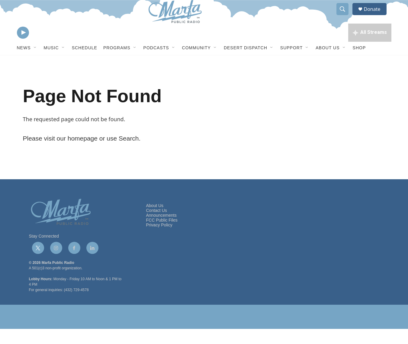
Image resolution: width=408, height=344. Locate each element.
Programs (116, 62)
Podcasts (156, 62)
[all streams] (369, 47)
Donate (376, 16)
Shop (359, 62)
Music (51, 62)
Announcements (161, 230)
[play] (23, 47)
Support (291, 62)
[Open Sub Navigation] (35, 62)
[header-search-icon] (345, 16)
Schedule (84, 62)
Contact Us (156, 225)
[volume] (39, 47)
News (24, 62)
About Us (327, 62)
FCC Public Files (162, 235)
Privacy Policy (159, 240)
